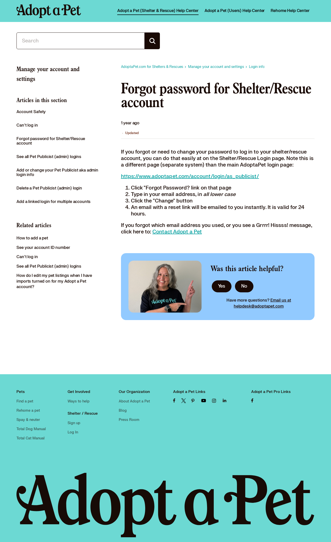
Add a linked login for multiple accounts (53, 201)
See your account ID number (43, 247)
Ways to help (79, 401)
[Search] (80, 40)
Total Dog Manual (31, 429)
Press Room (129, 420)
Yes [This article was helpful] (221, 286)
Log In (73, 432)
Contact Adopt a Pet (177, 232)
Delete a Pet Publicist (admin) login (49, 188)
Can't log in (27, 125)
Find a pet (24, 401)
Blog (123, 410)
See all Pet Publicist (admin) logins (48, 156)
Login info (257, 67)
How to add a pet (32, 238)
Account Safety (31, 111)
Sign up (74, 423)
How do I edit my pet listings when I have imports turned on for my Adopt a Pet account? (54, 281)
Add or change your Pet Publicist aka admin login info (57, 172)
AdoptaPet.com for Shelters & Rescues (152, 67)
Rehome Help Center (290, 10)
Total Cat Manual (30, 438)
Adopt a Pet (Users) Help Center (235, 10)
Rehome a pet (28, 410)
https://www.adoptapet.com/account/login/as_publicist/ (190, 176)
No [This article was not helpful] (244, 286)
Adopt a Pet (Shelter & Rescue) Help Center (158, 10)
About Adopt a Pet (134, 401)
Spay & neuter (28, 420)
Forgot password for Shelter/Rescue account (50, 141)
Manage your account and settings (216, 67)
